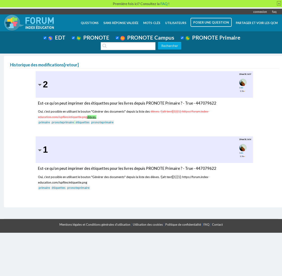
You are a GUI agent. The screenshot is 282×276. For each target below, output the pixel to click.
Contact (217, 224)
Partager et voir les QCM (257, 23)
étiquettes (82, 122)
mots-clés (151, 23)
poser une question (211, 22)
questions (90, 23)
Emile (241, 88)
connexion (260, 12)
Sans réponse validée (120, 23)
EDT (57, 37)
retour (71, 64)
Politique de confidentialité (183, 224)
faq (274, 12)
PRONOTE (92, 37)
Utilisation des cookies (148, 224)
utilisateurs (175, 23)
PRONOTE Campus (147, 37)
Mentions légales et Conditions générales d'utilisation (94, 224)
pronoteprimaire (63, 122)
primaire (44, 122)
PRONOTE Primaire (212, 37)
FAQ (206, 224)
